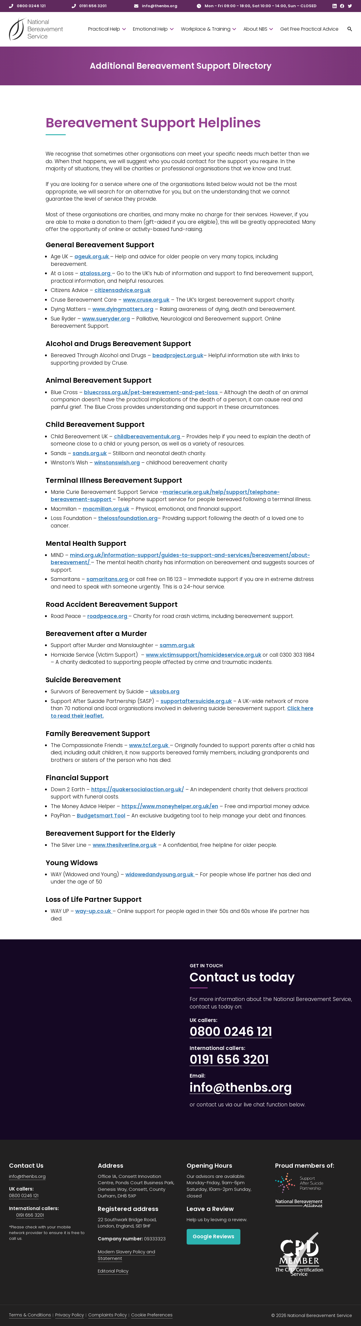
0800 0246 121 (231, 1031)
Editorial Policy (113, 1271)
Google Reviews (213, 1236)
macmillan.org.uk (106, 508)
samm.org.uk (177, 645)
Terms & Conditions (30, 1315)
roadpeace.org (107, 616)
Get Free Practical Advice (309, 29)
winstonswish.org (117, 462)
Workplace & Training (208, 29)
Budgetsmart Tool (101, 815)
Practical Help (107, 29)
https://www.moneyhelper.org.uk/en (170, 806)
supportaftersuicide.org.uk (196, 701)
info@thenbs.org (241, 1087)
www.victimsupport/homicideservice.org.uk (203, 654)
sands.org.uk (90, 453)
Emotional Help (153, 29)
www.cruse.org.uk (146, 299)
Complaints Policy (107, 1315)
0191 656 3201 (229, 1059)
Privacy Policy (69, 1315)
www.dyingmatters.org (122, 309)
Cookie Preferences (152, 1315)
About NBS (258, 29)
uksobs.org (164, 691)
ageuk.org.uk (92, 256)
